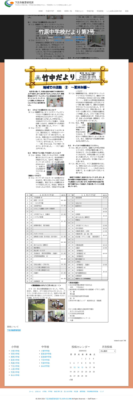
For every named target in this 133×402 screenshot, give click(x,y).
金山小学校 (15, 375)
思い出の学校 (68, 391)
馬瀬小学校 (15, 363)
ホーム (31, 391)
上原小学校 (15, 369)
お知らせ (38, 391)
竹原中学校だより (81, 40)
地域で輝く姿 (58, 391)
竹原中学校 (68, 40)
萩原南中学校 (46, 357)
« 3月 (71, 380)
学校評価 (90, 11)
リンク (102, 391)
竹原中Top (50, 11)
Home (40, 11)
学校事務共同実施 (92, 391)
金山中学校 (45, 366)
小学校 (44, 391)
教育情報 (82, 391)
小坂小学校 (15, 351)
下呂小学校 (15, 366)
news (59, 11)
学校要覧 (100, 11)
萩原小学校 (15, 360)
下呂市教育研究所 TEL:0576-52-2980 (58, 399)
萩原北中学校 (46, 354)
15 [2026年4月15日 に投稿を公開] (82, 367)
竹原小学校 (15, 372)
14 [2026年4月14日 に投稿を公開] (78, 367)
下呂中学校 (45, 360)
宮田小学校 (15, 354)
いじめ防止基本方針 (114, 11)
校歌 (127, 11)
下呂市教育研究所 (24, 2)
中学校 (50, 391)
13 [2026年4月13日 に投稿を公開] (74, 367)
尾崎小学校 (15, 357)
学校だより (79, 11)
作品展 (76, 391)
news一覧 (68, 11)
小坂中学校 (45, 351)
